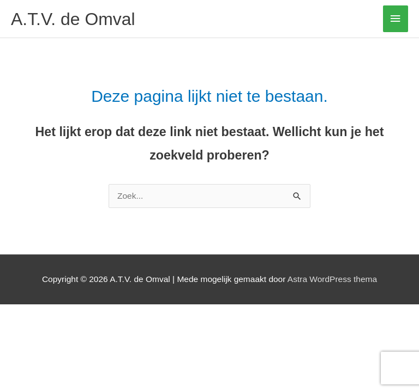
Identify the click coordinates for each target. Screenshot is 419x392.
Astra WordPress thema (332, 279)
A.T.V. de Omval (73, 19)
